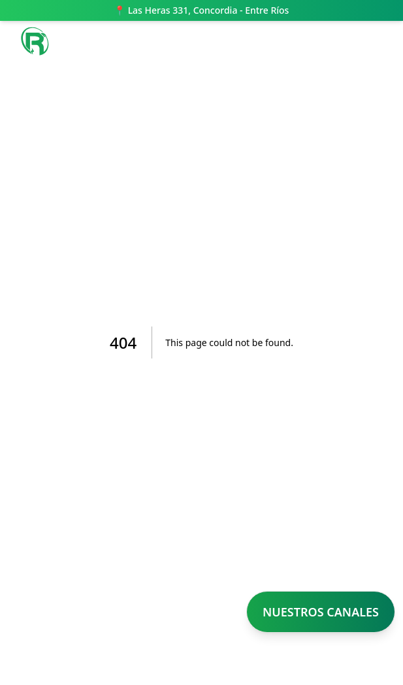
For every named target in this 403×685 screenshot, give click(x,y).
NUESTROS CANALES (321, 612)
